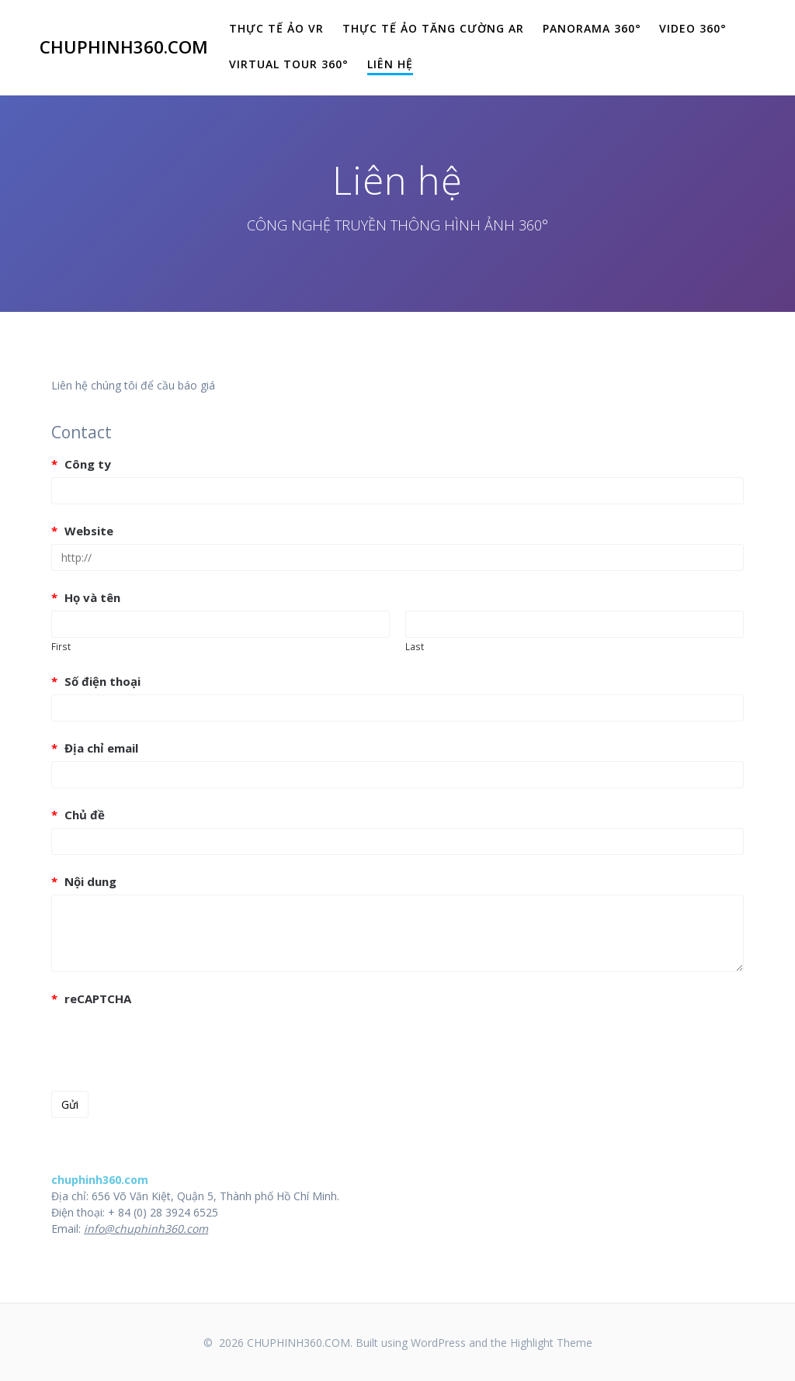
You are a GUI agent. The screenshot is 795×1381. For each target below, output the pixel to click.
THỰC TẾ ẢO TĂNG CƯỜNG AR (433, 28)
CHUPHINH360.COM (124, 47)
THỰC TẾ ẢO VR (276, 28)
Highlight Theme (551, 1342)
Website (82, 530)
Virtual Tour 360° (289, 64)
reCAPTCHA (91, 998)
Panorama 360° (592, 28)
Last (414, 646)
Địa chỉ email (94, 748)
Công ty (81, 464)
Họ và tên (85, 597)
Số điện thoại (96, 681)
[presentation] (169, 1042)
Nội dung (83, 881)
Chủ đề (78, 814)
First (61, 646)
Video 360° (693, 28)
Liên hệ (390, 64)
